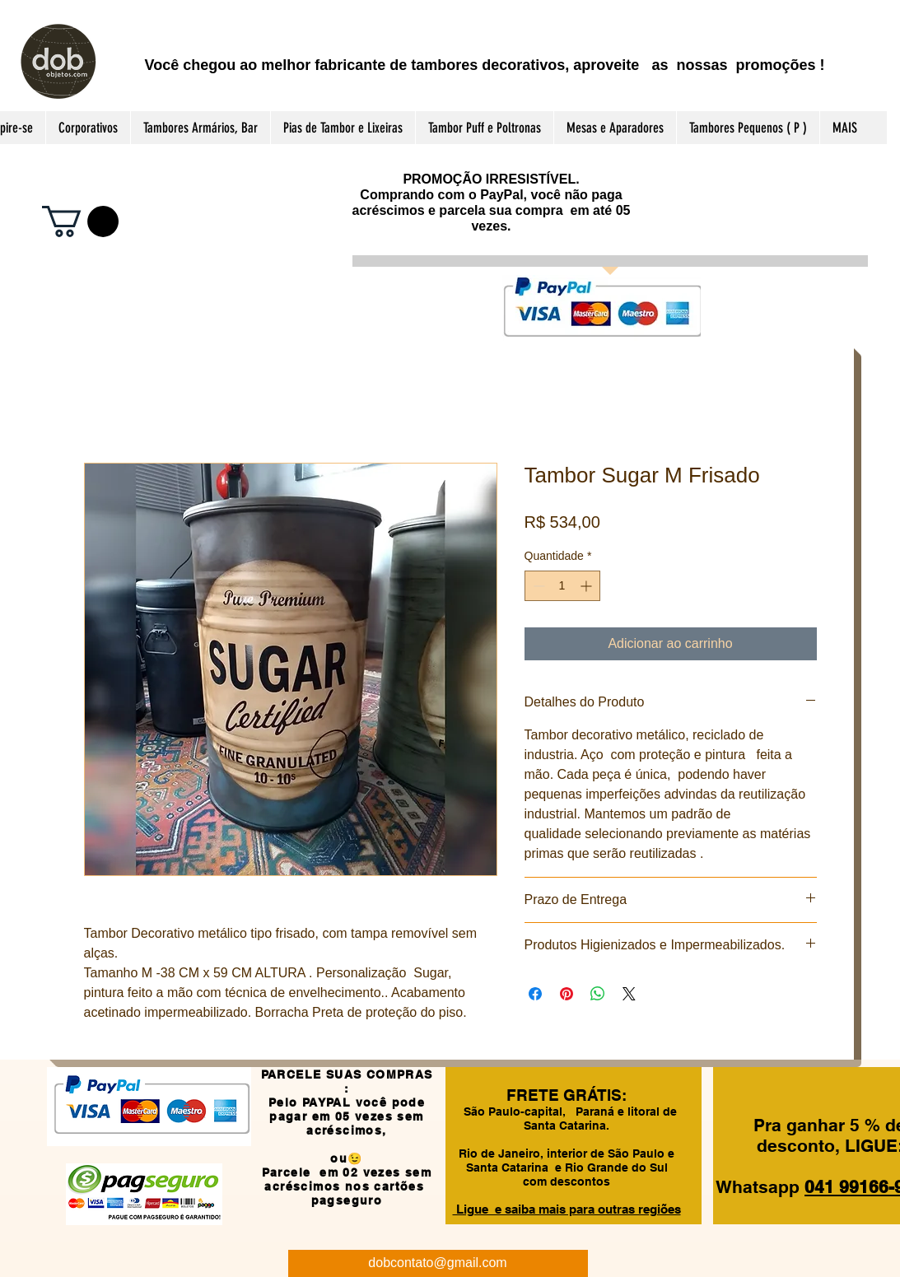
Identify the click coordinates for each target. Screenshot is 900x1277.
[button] (80, 221)
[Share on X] (629, 994)
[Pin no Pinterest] (566, 994)
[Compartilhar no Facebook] (535, 994)
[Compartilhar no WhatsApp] (598, 994)
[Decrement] (537, 585)
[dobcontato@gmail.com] (438, 1263)
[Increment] (587, 585)
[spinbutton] (562, 585)
